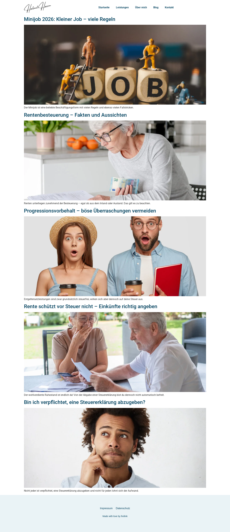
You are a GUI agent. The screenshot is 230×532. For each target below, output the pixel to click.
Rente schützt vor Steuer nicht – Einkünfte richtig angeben (90, 306)
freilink (124, 516)
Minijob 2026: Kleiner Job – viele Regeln (69, 19)
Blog (155, 7)
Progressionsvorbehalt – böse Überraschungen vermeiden (90, 211)
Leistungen (122, 7)
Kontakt (169, 7)
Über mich (141, 7)
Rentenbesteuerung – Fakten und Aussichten (75, 115)
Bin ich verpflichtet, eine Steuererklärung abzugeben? (84, 402)
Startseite (104, 7)
